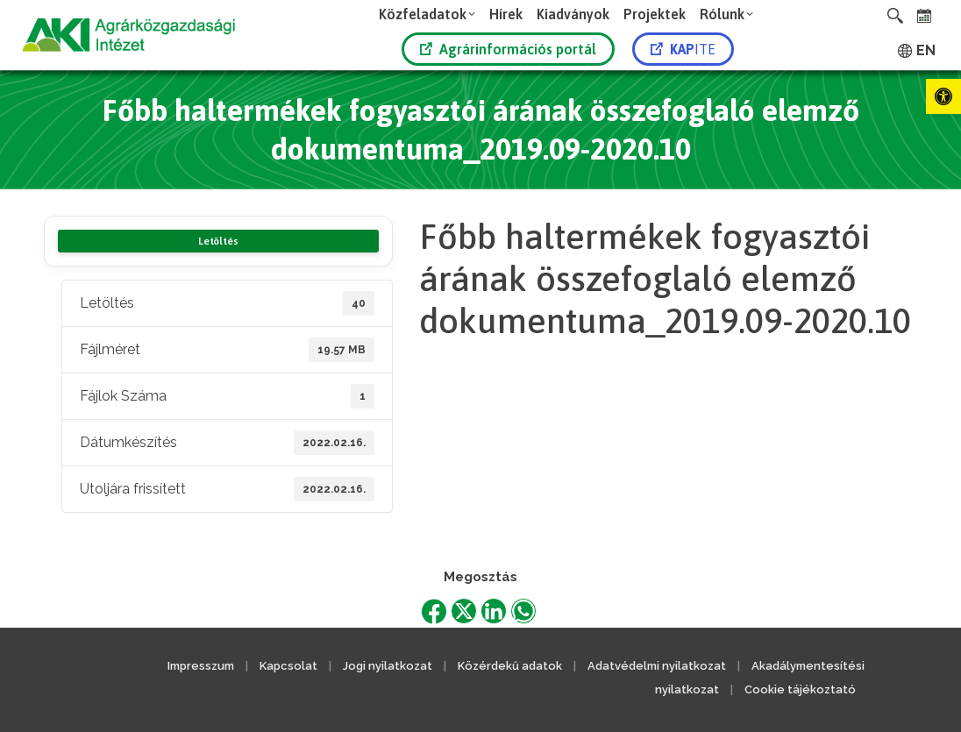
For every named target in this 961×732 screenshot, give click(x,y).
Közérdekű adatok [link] (510, 665)
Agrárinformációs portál (508, 49)
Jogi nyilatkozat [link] (387, 665)
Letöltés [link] (218, 241)
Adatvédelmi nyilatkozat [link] (656, 665)
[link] (943, 96)
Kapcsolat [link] (288, 665)
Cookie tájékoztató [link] (800, 689)
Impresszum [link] (200, 665)
